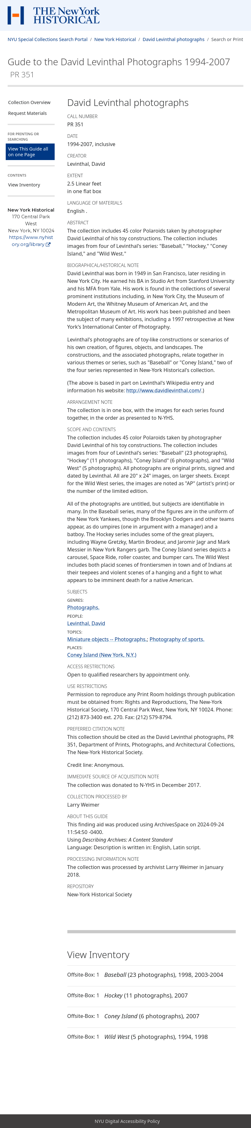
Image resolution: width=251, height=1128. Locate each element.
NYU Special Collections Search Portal (47, 39)
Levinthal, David (86, 623)
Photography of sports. (177, 639)
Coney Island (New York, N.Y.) (101, 654)
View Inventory (24, 185)
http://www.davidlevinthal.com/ (163, 390)
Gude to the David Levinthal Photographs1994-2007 (119, 67)
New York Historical (115, 39)
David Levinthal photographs (174, 39)
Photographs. (83, 607)
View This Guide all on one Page (28, 152)
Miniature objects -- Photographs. (107, 639)
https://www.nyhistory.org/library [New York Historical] (31, 241)
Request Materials (27, 113)
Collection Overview (29, 102)
